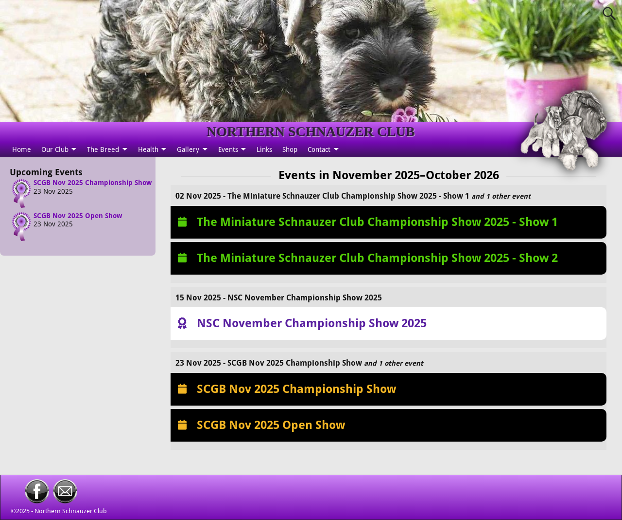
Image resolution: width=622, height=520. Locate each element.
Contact (319, 149)
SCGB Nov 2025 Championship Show (93, 182)
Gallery (188, 149)
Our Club (55, 149)
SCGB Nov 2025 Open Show (78, 216)
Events (228, 149)
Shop (289, 149)
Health (148, 149)
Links (264, 149)
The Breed (103, 149)
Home (21, 149)
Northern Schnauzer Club (71, 511)
